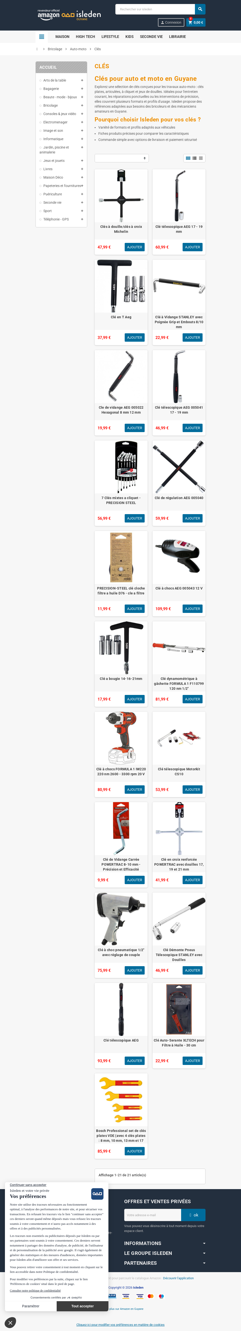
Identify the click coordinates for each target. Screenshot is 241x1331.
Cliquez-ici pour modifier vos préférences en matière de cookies (120, 1325)
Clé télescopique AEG (121, 1040)
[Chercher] (160, 9)
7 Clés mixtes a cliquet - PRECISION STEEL (121, 500)
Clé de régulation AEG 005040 (179, 498)
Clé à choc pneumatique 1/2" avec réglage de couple (121, 952)
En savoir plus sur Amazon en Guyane (120, 1309)
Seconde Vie (151, 36)
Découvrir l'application (178, 1278)
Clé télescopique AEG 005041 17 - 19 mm (179, 409)
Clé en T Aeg (121, 317)
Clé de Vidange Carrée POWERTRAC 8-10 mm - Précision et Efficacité (121, 864)
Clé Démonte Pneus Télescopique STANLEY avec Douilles (179, 955)
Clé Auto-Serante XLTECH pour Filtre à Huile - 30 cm (179, 1042)
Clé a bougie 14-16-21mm (121, 679)
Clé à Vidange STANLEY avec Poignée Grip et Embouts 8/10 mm (179, 322)
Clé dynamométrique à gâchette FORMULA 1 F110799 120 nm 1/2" (179, 684)
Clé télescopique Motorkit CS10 (179, 771)
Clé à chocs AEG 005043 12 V (179, 588)
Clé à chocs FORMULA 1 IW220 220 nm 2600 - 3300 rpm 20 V (121, 771)
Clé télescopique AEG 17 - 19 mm (179, 229)
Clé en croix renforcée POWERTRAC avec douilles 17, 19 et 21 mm (179, 864)
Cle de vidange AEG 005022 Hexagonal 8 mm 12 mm (121, 409)
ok (193, 1215)
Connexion (170, 22)
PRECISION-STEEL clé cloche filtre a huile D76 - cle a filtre (121, 590)
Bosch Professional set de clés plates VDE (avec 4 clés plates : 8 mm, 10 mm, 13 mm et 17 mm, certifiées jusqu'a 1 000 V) (121, 1138)
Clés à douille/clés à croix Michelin (121, 229)
